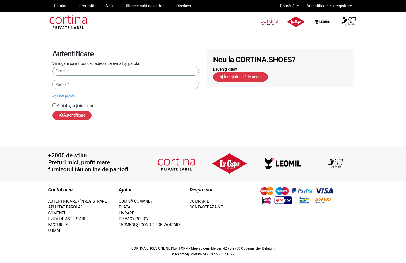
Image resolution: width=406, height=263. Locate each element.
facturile (58, 224)
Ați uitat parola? (64, 96)
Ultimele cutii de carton (144, 6)
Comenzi (56, 213)
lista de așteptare (67, 219)
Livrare (126, 213)
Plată (125, 207)
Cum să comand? (136, 201)
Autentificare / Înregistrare (329, 6)
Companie (199, 201)
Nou (109, 6)
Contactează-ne (206, 207)
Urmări (55, 230)
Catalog (61, 6)
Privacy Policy (134, 219)
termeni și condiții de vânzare (150, 224)
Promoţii (86, 6)
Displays (183, 6)
